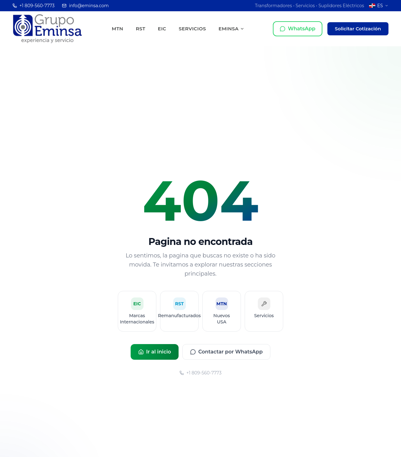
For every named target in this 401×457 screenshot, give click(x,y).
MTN (117, 29)
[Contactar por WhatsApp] (297, 28)
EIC (162, 29)
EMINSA (231, 29)
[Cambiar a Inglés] (378, 6)
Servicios (192, 29)
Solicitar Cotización (358, 29)
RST (140, 29)
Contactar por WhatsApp (226, 352)
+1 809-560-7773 (200, 373)
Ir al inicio (154, 352)
